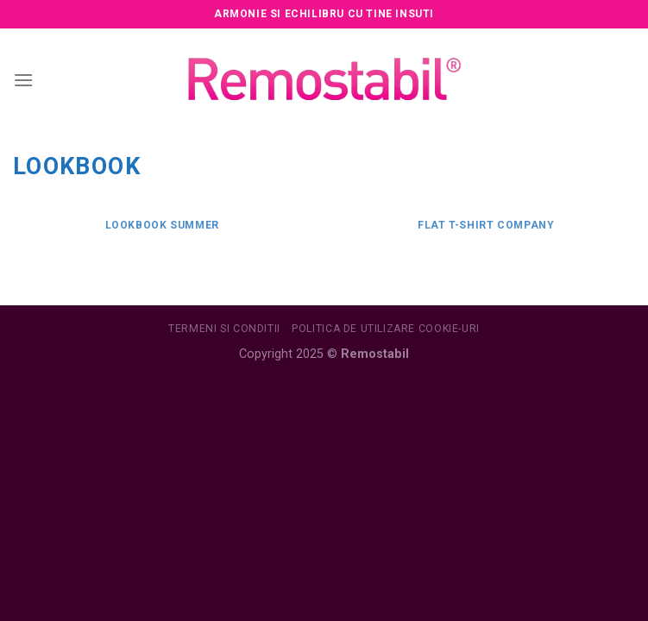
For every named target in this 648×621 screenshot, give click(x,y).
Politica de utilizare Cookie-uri (386, 329)
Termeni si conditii (224, 329)
